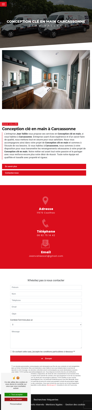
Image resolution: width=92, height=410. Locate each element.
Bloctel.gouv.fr (51, 382)
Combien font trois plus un (21, 317)
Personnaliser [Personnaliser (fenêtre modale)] (16, 404)
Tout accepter (16, 395)
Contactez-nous (12, 173)
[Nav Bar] (3, 4)
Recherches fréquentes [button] (46, 399)
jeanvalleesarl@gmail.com (46, 252)
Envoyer (48, 355)
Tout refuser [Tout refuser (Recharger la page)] (16, 399)
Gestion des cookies (75, 404)
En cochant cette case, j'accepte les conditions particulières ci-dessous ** (44, 348)
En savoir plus (11, 166)
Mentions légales (54, 404)
